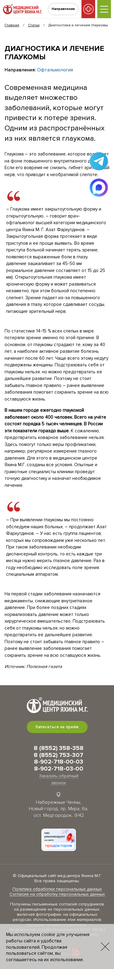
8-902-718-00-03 (58, 761)
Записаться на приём (57, 727)
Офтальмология (55, 70)
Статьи (34, 25)
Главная (12, 25)
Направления (63, 9)
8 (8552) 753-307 (58, 755)
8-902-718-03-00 (58, 768)
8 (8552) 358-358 (59, 748)
